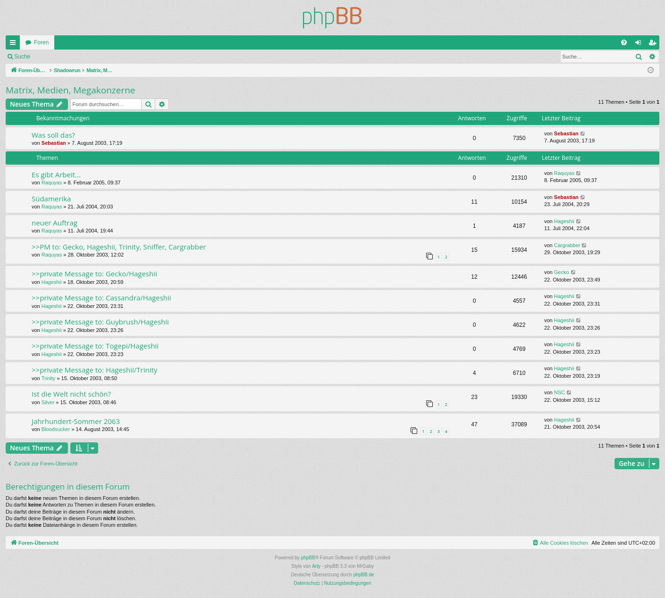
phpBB (308, 557)
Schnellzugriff (14, 44)
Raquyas (52, 182)
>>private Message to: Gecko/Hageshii (94, 273)
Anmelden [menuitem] (640, 44)
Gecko (561, 272)
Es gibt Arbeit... (56, 174)
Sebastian (54, 143)
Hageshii (564, 221)
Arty (316, 566)
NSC (559, 392)
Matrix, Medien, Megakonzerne (70, 90)
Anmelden (56, 56)
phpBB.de (364, 574)
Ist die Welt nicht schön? (71, 394)
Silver (48, 402)
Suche (22, 56)
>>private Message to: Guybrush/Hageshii (100, 321)
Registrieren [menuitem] (654, 44)
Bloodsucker (56, 429)
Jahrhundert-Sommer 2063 (76, 421)
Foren (41, 42)
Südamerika (51, 198)
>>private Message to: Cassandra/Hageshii (101, 297)
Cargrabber (567, 245)
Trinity (49, 378)
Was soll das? (53, 135)
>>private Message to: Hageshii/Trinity (94, 369)
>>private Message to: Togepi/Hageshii (95, 345)
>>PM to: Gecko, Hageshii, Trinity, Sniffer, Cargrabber (119, 246)
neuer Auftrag (54, 222)
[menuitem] (624, 42)
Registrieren (98, 56)
